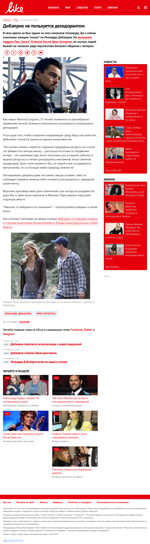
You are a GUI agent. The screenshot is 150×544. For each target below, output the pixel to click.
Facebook (77, 330)
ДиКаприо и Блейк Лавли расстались (30, 353)
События (82, 7)
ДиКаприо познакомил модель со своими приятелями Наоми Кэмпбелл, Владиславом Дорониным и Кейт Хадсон (50, 223)
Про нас (7, 502)
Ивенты (44, 502)
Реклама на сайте (25, 502)
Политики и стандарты (80, 502)
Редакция (58, 502)
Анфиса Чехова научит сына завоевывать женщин (69, 435)
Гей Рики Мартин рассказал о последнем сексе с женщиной (70, 400)
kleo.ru (24, 322)
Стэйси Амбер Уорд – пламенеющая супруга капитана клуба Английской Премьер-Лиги (125, 134)
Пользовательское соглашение (113, 502)
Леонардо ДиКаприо (18, 313)
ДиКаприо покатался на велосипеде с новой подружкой (42, 344)
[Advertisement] (27, 467)
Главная (7, 19)
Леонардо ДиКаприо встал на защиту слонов (35, 362)
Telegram (8, 334)
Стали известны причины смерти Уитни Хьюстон (23, 435)
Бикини (113, 7)
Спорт (98, 7)
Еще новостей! (113, 170)
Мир (67, 7)
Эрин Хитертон (46, 313)
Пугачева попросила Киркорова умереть (72, 471)
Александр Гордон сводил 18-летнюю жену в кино (21, 400)
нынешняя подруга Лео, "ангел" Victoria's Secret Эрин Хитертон (47, 39)
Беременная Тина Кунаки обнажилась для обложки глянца (135, 190)
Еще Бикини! (112, 266)
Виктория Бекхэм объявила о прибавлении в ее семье (135, 115)
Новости (110, 62)
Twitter (88, 330)
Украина (53, 7)
